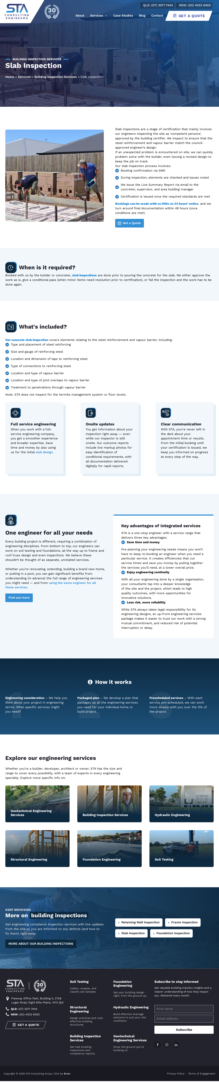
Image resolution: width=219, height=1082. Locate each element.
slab (39, 452)
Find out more (19, 597)
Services (24, 77)
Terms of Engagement (201, 1074)
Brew (67, 1074)
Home (9, 77)
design (47, 452)
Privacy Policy (175, 1074)
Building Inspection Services (55, 77)
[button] (99, 16)
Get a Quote (132, 223)
